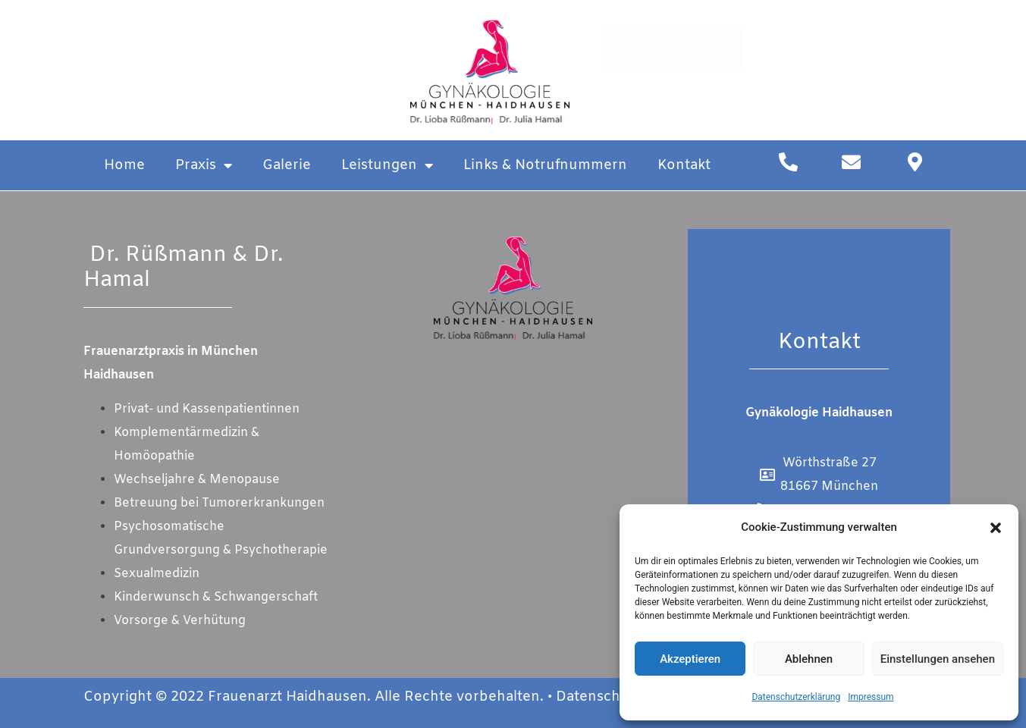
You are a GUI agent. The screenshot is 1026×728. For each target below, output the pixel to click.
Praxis (203, 165)
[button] (995, 527)
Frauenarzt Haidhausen (287, 697)
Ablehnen (809, 659)
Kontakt (684, 165)
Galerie (286, 165)
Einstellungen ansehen (937, 659)
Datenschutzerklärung (795, 697)
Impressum (870, 697)
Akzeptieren (690, 659)
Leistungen (387, 165)
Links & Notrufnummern (545, 165)
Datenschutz (599, 697)
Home (124, 165)
